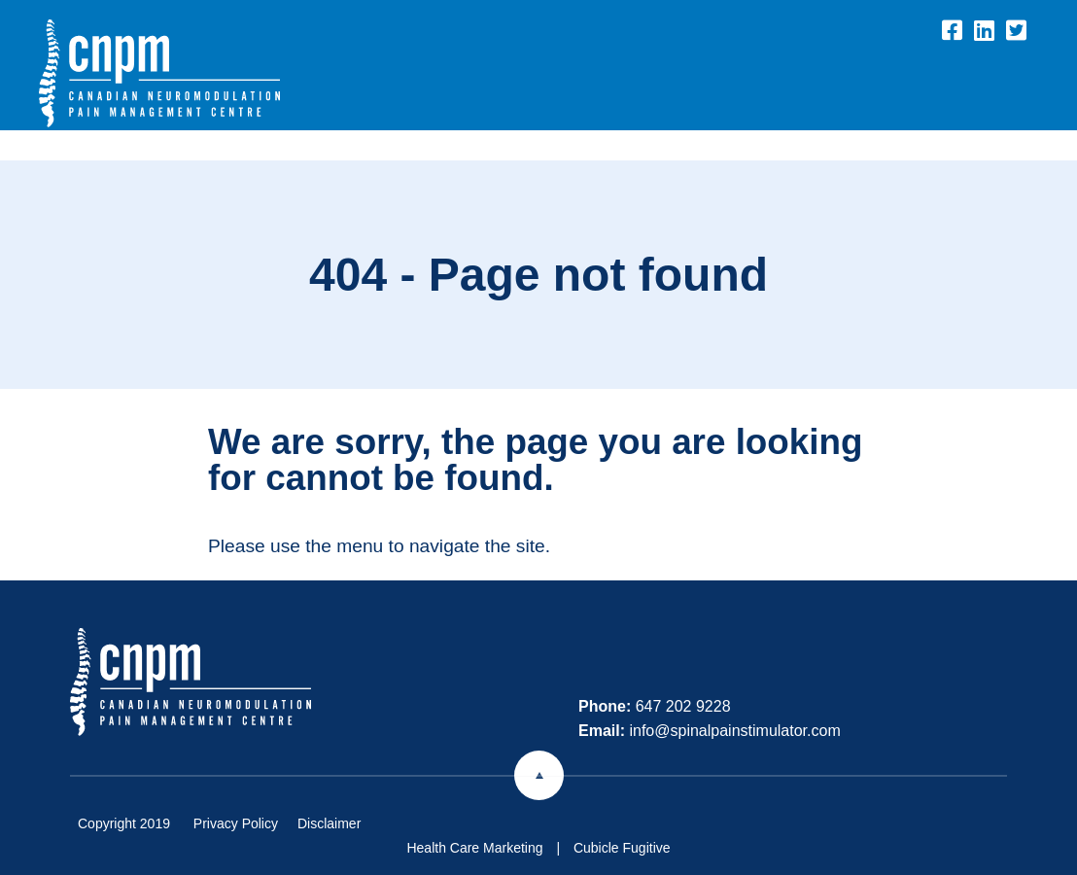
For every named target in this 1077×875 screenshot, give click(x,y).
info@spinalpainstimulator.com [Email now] (734, 730)
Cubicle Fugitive (622, 848)
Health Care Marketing (474, 848)
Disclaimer (329, 823)
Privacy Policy (235, 823)
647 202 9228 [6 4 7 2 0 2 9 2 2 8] (683, 706)
